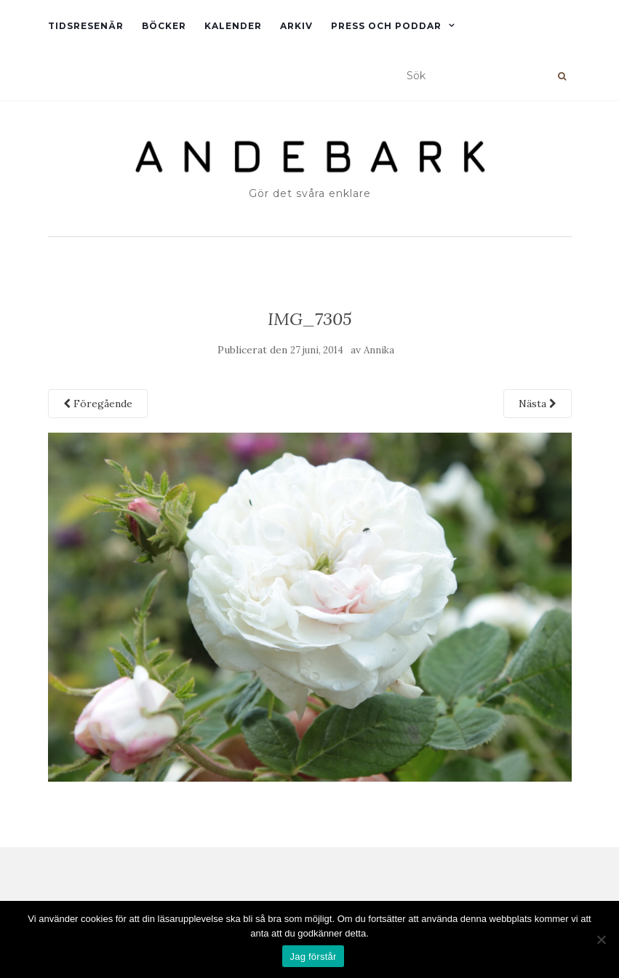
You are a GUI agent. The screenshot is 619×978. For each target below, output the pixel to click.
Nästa (537, 403)
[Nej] (601, 939)
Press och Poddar (386, 25)
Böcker (164, 25)
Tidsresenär (86, 25)
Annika (379, 350)
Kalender (233, 25)
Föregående (97, 403)
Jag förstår (312, 956)
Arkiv (296, 25)
